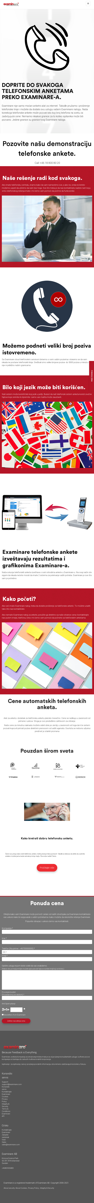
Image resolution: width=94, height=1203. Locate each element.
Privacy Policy (33, 1188)
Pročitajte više (47, 867)
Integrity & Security (47, 1188)
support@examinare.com (12, 1084)
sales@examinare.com (11, 1145)
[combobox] (5, 952)
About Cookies (21, 1188)
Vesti (4, 1140)
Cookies (5, 1097)
